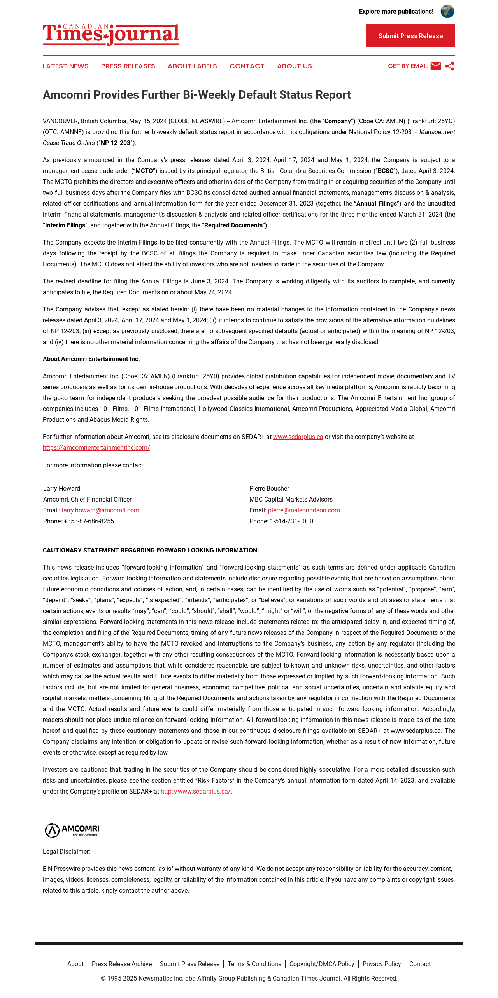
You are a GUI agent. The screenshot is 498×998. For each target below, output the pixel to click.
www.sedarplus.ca (298, 436)
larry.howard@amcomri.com (100, 510)
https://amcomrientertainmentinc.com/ (96, 447)
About (75, 964)
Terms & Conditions (254, 964)
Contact (247, 66)
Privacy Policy (382, 964)
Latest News (66, 66)
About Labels (192, 66)
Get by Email (414, 66)
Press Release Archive (122, 964)
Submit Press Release (189, 964)
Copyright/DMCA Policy (321, 964)
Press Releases (128, 66)
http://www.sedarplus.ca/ (196, 791)
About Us (294, 66)
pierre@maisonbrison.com (304, 510)
